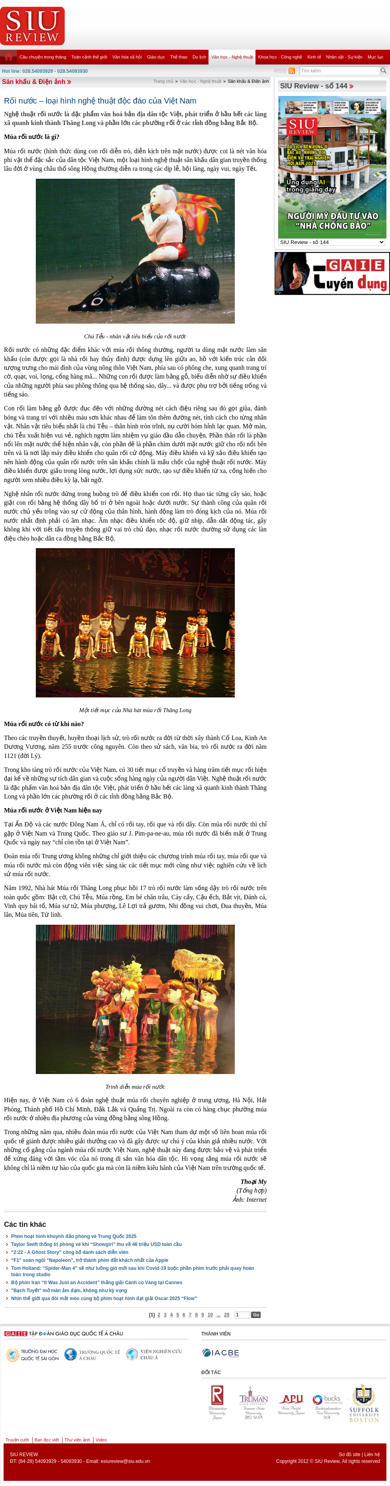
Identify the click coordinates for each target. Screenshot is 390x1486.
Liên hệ (372, 1454)
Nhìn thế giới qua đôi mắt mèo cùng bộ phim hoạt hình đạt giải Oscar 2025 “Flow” (104, 1298)
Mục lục (376, 57)
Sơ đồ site (349, 1454)
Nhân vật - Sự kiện (344, 57)
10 (210, 1315)
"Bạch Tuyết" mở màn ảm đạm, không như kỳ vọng (69, 1290)
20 (226, 1315)
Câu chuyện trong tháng (43, 57)
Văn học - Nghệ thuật (232, 57)
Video (101, 1439)
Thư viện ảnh (77, 1439)
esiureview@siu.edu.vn (125, 1461)
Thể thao (178, 57)
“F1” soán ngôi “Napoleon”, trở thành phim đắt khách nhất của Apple (89, 1260)
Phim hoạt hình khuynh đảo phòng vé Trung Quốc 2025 (73, 1236)
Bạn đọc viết (47, 1439)
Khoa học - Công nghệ (280, 57)
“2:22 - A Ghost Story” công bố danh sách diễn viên (69, 1252)
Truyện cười (17, 1439)
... (218, 1315)
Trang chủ (164, 81)
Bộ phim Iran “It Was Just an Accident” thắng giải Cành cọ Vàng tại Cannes (96, 1282)
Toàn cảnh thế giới (89, 57)
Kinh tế (314, 57)
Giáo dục (156, 57)
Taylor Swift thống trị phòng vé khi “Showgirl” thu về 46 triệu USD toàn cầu (96, 1244)
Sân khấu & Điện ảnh (33, 81)
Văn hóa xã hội (127, 57)
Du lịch (199, 57)
